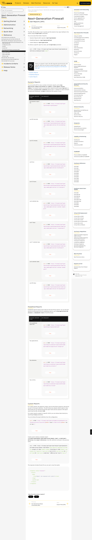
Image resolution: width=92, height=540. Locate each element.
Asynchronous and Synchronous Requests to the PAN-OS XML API (12, 43)
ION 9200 (76, 183)
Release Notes (9, 67)
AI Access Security (78, 96)
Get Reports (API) (6, 51)
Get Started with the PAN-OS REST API (10, 59)
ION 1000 (76, 167)
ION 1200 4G (77, 196)
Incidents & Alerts (11, 63)
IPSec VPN (76, 114)
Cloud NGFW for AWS (79, 40)
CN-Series (76, 44)
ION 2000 (76, 173)
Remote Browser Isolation (80, 129)
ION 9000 (76, 181)
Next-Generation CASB (79, 78)
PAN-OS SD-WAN (78, 49)
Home (29, 9)
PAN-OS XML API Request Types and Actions (11, 40)
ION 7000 (76, 179)
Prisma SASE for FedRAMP (80, 156)
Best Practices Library (79, 258)
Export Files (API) (6, 52)
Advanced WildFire (78, 89)
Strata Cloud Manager (79, 14)
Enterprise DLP (77, 99)
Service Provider (78, 52)
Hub (75, 22)
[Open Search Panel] (78, 3)
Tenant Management (79, 27)
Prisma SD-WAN (78, 75)
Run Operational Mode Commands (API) (11, 49)
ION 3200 (76, 176)
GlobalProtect (77, 127)
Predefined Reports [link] (34, 74)
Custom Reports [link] (33, 76)
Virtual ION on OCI (78, 224)
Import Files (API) (6, 54)
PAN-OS (76, 47)
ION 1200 (76, 169)
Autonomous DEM (78, 146)
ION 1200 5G (77, 197)
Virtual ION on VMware (79, 226)
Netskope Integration (79, 245)
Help (5, 70)
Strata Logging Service (79, 19)
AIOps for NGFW (78, 37)
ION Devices (77, 76)
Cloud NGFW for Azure (79, 42)
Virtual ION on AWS (78, 217)
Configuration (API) (6, 44)
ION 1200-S (76, 171)
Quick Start (8, 31)
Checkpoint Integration (79, 242)
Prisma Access (77, 66)
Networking (8, 28)
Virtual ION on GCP (78, 221)
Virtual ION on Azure (79, 219)
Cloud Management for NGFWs (81, 39)
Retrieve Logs (5, 56)
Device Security (78, 98)
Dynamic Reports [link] (33, 72)
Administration (10, 25)
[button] (91, 432)
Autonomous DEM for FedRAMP (81, 158)
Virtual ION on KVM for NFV (80, 222)
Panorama (76, 50)
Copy (36, 57)
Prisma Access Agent (79, 131)
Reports (76, 144)
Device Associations (79, 21)
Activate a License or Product (81, 16)
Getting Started (10, 21)
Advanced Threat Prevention (81, 93)
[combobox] (12, 10)
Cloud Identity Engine (79, 17)
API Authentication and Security (8, 37)
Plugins (75, 56)
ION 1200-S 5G (77, 202)
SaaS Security (77, 101)
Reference (8, 35)
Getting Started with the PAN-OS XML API (10, 39)
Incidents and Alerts (78, 142)
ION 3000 (76, 174)
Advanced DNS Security (79, 94)
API (81, 277)
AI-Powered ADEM (78, 70)
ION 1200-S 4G (77, 201)
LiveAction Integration (79, 243)
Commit (4, 46)
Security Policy (77, 116)
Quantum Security (78, 117)
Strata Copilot (85, 3)
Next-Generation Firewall (37, 9)
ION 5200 (76, 178)
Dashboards (77, 141)
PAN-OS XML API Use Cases (7, 57)
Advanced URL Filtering (79, 91)
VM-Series (76, 54)
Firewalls (76, 45)
